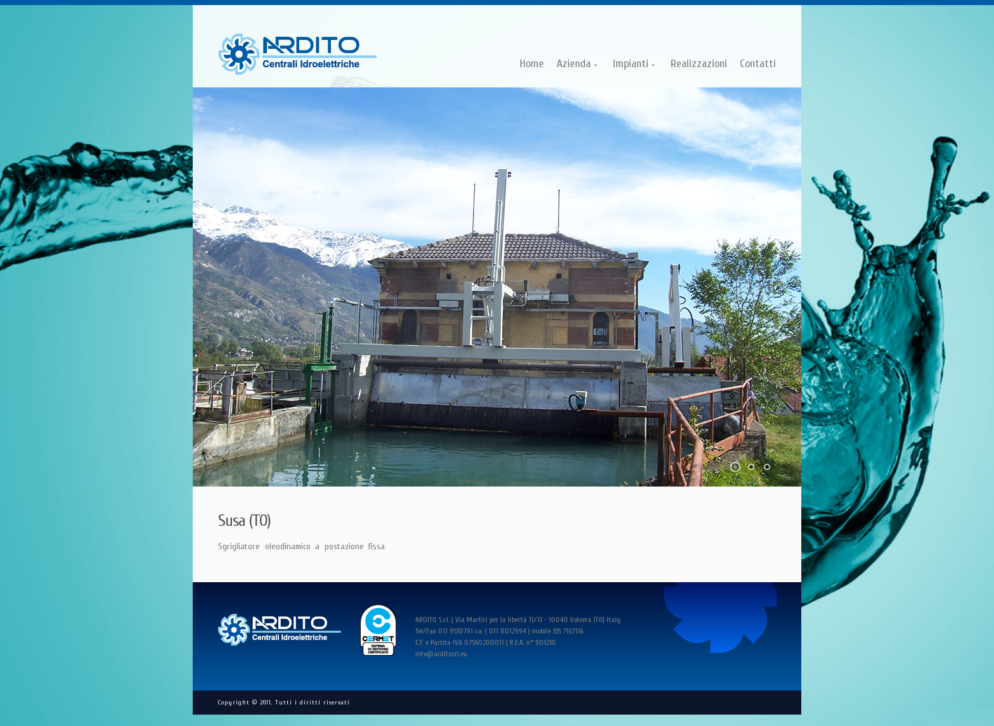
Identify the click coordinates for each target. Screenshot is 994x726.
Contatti (758, 63)
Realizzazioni (699, 63)
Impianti (631, 65)
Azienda (574, 65)
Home (532, 63)
